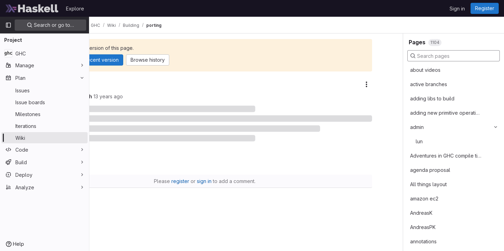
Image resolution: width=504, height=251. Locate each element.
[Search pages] (453, 55)
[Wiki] (44, 137)
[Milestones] (44, 114)
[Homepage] (32, 8)
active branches (428, 84)
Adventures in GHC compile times (445, 156)
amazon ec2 (424, 198)
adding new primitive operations (445, 113)
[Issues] (44, 90)
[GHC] (44, 53)
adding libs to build (432, 98)
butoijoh (142, 96)
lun (419, 141)
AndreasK (421, 213)
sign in (245, 176)
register (222, 176)
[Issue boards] (44, 102)
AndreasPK (423, 227)
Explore (75, 9)
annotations (423, 241)
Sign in (457, 9)
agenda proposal (430, 170)
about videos (425, 70)
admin (417, 127)
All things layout (428, 184)
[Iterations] (44, 125)
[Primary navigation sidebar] (8, 25)
